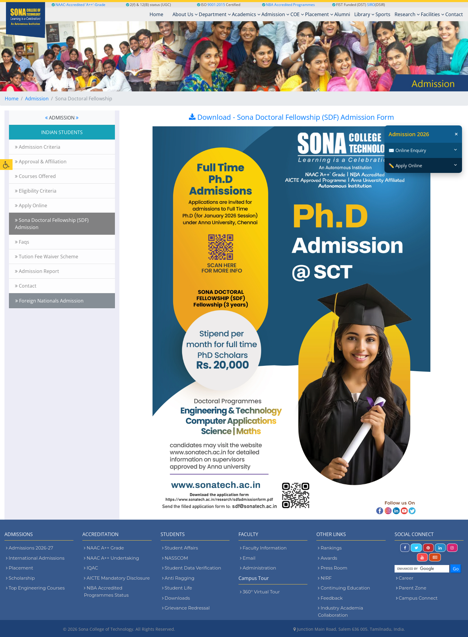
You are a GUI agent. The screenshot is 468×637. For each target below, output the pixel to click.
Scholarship (20, 578)
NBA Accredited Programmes (290, 4)
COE (297, 14)
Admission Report (37, 271)
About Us (185, 14)
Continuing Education (344, 588)
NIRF (325, 578)
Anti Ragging (178, 578)
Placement (319, 14)
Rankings (329, 548)
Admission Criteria (37, 147)
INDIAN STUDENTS (62, 132)
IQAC (91, 568)
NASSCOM (175, 558)
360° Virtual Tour (260, 592)
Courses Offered (35, 176)
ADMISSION (61, 117)
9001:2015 (216, 4)
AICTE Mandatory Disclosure (117, 578)
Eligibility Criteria (35, 191)
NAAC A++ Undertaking (111, 558)
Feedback (330, 598)
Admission (275, 14)
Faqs (22, 242)
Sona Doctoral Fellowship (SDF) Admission (52, 224)
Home (12, 98)
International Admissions (35, 558)
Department (215, 14)
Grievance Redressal (186, 608)
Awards (327, 558)
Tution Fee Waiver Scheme (46, 256)
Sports (382, 14)
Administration (258, 568)
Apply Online (31, 205)
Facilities (432, 14)
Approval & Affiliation (41, 161)
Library (364, 14)
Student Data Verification (191, 568)
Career (406, 578)
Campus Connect (418, 598)
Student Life (177, 588)
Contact (454, 14)
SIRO (371, 4)
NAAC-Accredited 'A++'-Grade (78, 4)
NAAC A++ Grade (104, 548)
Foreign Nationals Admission (49, 300)
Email (247, 558)
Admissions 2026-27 (29, 548)
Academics (246, 14)
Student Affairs (180, 548)
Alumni (342, 14)
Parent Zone (413, 588)
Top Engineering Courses (35, 588)
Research (407, 14)
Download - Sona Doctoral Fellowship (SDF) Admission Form (291, 117)
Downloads (176, 598)
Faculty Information (263, 548)
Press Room (332, 568)
